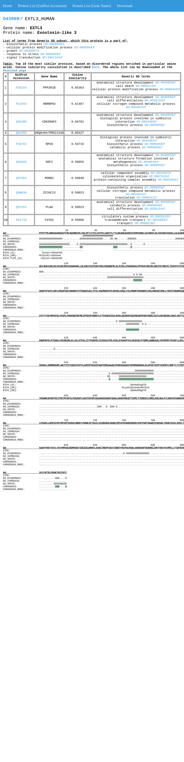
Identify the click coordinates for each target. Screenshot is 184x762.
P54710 (21, 220)
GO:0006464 (84, 47)
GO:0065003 (168, 180)
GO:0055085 (157, 220)
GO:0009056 (152, 147)
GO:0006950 (50, 54)
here (95, 67)
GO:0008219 (146, 86)
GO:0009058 (54, 44)
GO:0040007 (29, 51)
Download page (14, 70)
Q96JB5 (21, 122)
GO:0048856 (165, 82)
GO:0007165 (52, 57)
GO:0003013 (160, 216)
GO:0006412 (147, 197)
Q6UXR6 (21, 133)
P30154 (21, 87)
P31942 (21, 104)
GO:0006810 (145, 223)
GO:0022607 (161, 173)
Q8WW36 (21, 192)
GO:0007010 (159, 176)
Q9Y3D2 (21, 178)
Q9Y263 (21, 207)
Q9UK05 (21, 162)
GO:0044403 (147, 122)
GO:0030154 (155, 100)
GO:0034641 (136, 107)
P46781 (21, 144)
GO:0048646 (148, 162)
